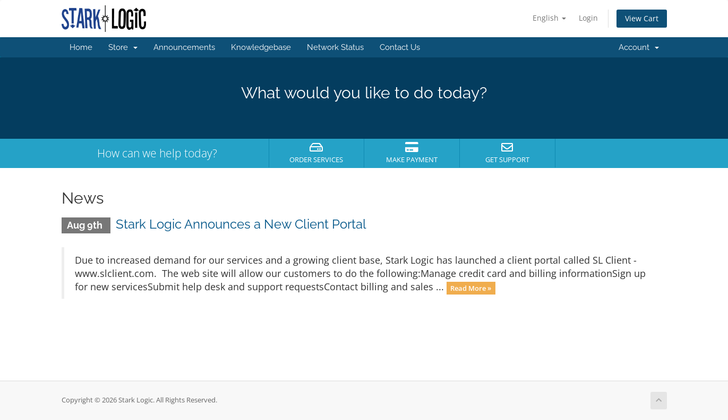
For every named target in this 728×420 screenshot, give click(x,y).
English (549, 18)
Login (588, 18)
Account (639, 47)
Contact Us (400, 47)
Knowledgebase (261, 47)
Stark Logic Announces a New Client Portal (241, 224)
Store (123, 47)
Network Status (335, 47)
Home (81, 47)
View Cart (641, 18)
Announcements (184, 47)
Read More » (470, 287)
